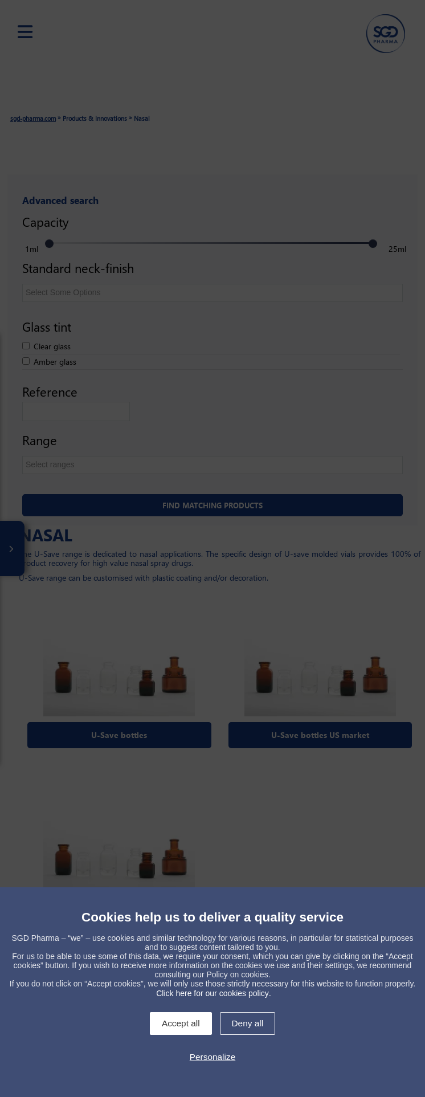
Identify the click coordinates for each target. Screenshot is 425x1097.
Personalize (212, 1057)
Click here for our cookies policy (212, 993)
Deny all (248, 1023)
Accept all (181, 1023)
